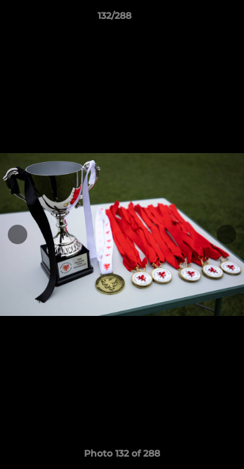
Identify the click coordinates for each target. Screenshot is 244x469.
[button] (197, 19)
